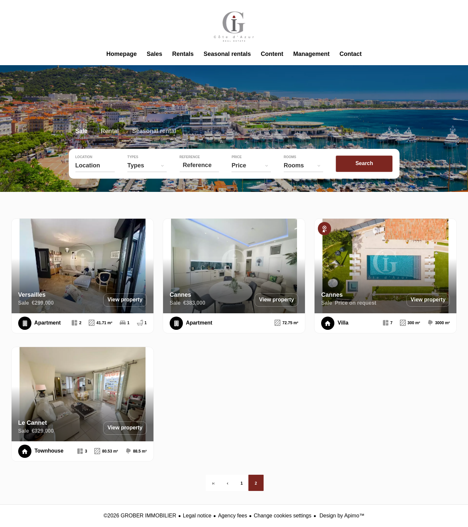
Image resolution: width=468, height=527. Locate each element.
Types (133, 157)
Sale (81, 131)
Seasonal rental (154, 131)
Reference (192, 157)
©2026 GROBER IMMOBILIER (140, 515)
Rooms (294, 157)
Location (83, 157)
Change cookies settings (282, 515)
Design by (341, 515)
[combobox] (95, 165)
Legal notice (197, 515)
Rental (110, 131)
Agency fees (232, 515)
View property (125, 299)
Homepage (234, 26)
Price (240, 157)
